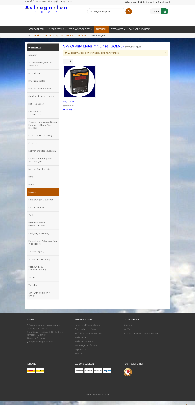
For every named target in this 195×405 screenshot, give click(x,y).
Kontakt (79, 353)
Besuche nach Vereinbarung (43, 325)
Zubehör (102, 29)
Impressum (80, 349)
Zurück (68, 61)
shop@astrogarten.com (41, 341)
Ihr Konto (146, 2)
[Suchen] (128, 11)
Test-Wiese (118, 29)
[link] (68, 106)
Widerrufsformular (84, 341)
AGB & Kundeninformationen (89, 333)
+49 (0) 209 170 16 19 (37, 328)
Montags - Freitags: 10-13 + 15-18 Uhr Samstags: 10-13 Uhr (45, 333)
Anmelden (162, 2)
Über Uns (128, 325)
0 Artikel (155, 11)
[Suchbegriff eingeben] (106, 11)
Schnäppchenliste (139, 29)
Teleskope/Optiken (80, 29)
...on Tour (128, 329)
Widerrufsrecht (82, 337)
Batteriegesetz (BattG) (86, 345)
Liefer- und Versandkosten (88, 325)
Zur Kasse (130, 2)
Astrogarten (36, 29)
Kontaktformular (36, 338)
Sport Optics (57, 29)
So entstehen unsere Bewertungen (141, 333)
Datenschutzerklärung (86, 329)
